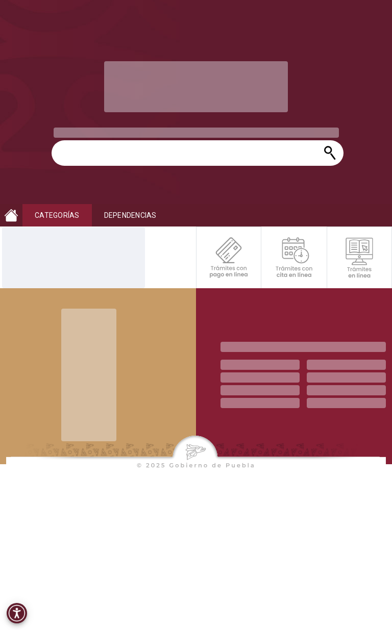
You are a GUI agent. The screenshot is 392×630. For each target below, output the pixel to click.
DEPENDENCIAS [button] (130, 215)
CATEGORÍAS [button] (57, 215)
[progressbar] (196, 86)
